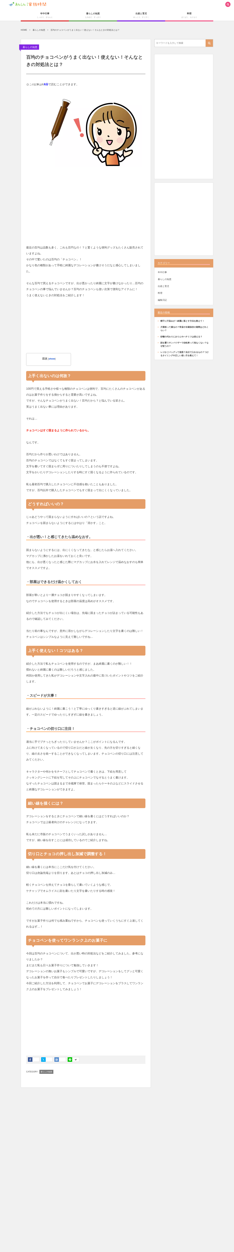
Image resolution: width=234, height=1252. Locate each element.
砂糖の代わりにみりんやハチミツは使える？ (181, 336)
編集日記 (162, 300)
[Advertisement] (85, 208)
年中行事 (162, 272)
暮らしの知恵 (30, 47)
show (52, 358)
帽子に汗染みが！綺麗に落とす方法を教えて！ (182, 321)
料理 (160, 293)
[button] (228, 4)
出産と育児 (163, 286)
